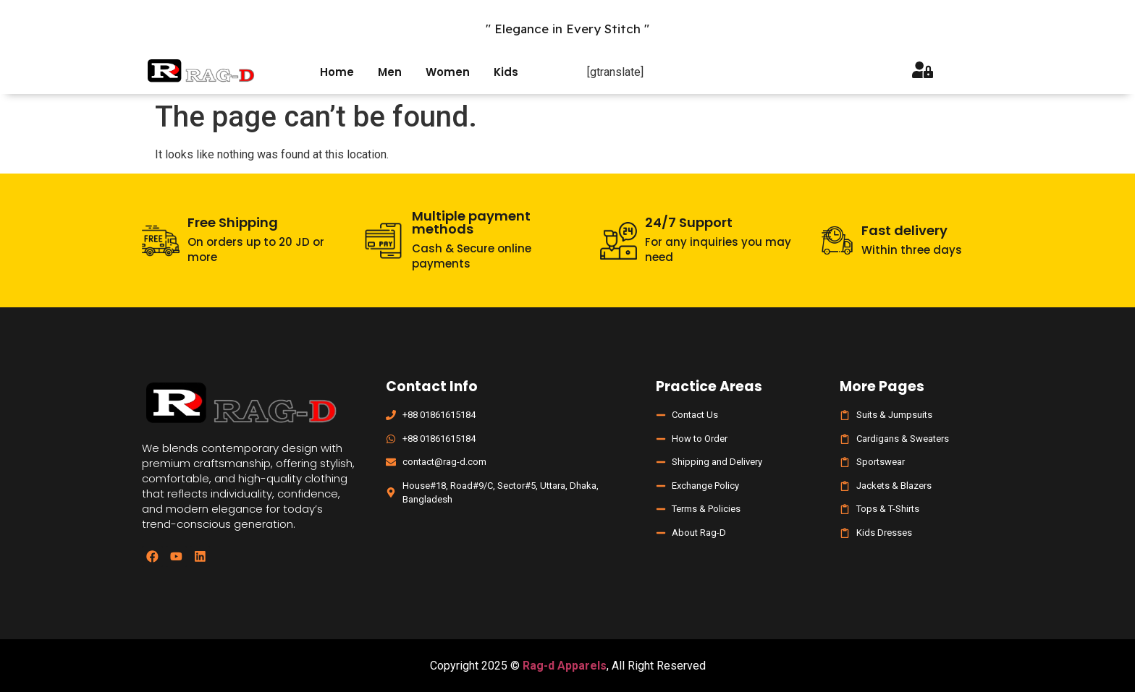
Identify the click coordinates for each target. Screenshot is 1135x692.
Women (448, 72)
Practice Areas (709, 386)
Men (390, 72)
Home (337, 72)
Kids (506, 72)
